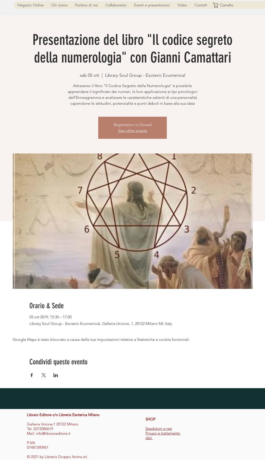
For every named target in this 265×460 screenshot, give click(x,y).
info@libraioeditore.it (53, 433)
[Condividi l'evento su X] (43, 375)
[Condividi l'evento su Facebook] (31, 375)
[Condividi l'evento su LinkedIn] (55, 375)
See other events (132, 130)
